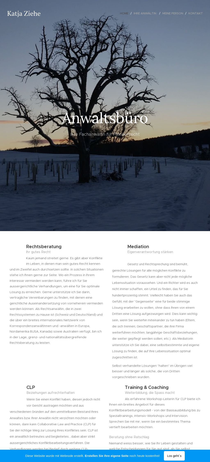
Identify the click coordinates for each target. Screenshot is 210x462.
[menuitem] (125, 13)
